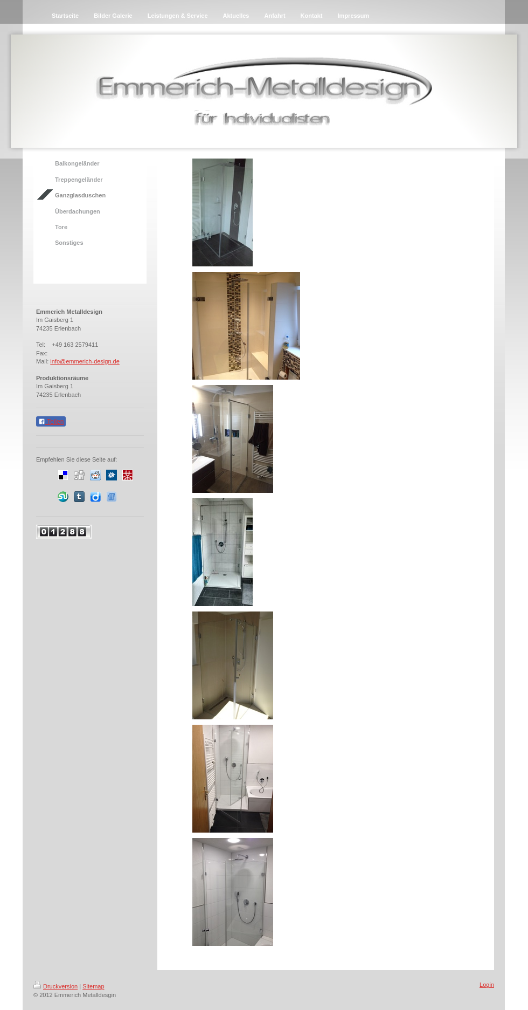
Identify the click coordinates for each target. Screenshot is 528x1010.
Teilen (51, 421)
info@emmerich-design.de (85, 361)
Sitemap (93, 986)
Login (487, 984)
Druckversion (55, 986)
